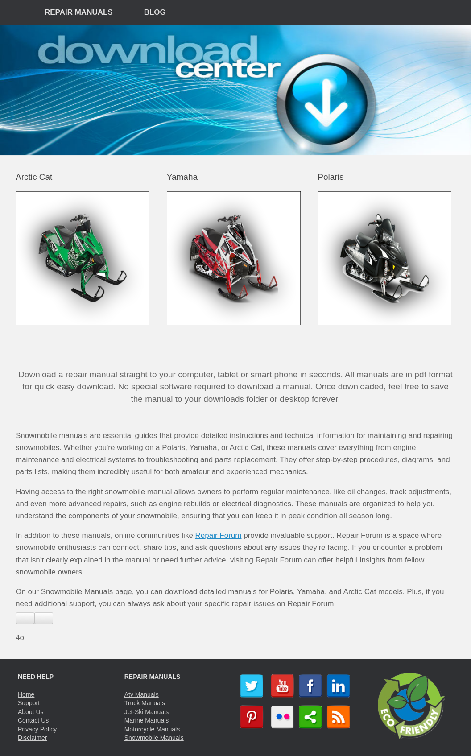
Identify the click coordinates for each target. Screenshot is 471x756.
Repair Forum (218, 535)
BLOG (155, 12)
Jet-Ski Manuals (146, 711)
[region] (235, 90)
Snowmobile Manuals (154, 737)
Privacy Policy (37, 729)
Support (29, 702)
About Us (31, 711)
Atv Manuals (141, 694)
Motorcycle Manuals (152, 729)
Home (26, 694)
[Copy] (43, 618)
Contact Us (33, 720)
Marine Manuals (146, 720)
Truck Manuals (144, 702)
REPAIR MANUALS (79, 12)
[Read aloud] (25, 618)
